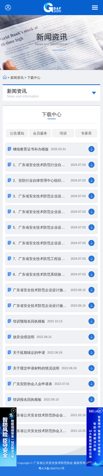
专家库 (86, 133)
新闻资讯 (17, 78)
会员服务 (40, 133)
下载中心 (33, 78)
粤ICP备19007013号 (51, 468)
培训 (63, 133)
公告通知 (17, 133)
